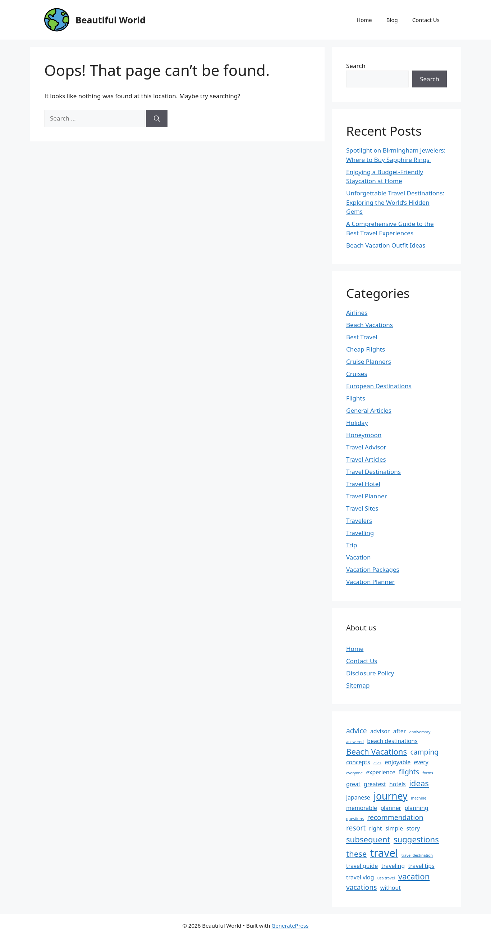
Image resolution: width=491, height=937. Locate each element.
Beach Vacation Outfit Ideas (385, 245)
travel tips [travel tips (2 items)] (421, 866)
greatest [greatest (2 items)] (375, 784)
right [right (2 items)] (375, 828)
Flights (355, 398)
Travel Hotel (363, 484)
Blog (392, 19)
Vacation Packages (372, 569)
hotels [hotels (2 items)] (397, 784)
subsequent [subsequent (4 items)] (368, 839)
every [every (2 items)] (421, 762)
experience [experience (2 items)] (381, 772)
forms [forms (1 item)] (427, 772)
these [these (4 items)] (356, 853)
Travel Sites (362, 508)
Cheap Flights (365, 349)
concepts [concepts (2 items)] (358, 762)
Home (364, 19)
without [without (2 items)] (390, 888)
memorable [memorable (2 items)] (361, 808)
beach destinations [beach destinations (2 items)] (392, 741)
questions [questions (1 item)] (355, 818)
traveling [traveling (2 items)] (393, 866)
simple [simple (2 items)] (394, 828)
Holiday (357, 422)
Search (356, 66)
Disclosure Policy (370, 673)
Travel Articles (366, 459)
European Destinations (379, 386)
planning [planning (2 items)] (416, 808)
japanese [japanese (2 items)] (358, 797)
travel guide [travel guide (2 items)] (362, 866)
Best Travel (361, 337)
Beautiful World (110, 20)
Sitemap (358, 685)
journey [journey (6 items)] (390, 795)
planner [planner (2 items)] (390, 808)
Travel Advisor (366, 447)
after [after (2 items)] (399, 731)
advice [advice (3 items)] (356, 730)
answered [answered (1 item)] (355, 741)
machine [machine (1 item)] (418, 798)
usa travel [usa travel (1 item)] (386, 878)
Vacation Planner (370, 582)
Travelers (359, 520)
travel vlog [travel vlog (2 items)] (360, 877)
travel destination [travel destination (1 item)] (417, 855)
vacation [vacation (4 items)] (414, 876)
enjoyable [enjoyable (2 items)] (397, 762)
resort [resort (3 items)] (356, 828)
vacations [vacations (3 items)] (361, 887)
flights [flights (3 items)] (409, 772)
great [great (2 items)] (353, 784)
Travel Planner (366, 496)
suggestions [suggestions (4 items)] (416, 839)
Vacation (358, 557)
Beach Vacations (369, 325)
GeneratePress (289, 925)
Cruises (356, 374)
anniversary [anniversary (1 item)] (420, 731)
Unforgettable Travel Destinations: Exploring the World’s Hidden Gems (395, 202)
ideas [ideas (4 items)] (419, 783)
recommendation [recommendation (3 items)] (395, 817)
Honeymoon (363, 435)
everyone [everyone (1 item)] (354, 772)
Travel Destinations (373, 471)
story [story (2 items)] (413, 828)
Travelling (360, 533)
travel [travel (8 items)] (384, 853)
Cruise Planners (368, 361)
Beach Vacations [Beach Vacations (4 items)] (376, 751)
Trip (351, 545)
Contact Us (426, 19)
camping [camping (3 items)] (424, 752)
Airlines (356, 312)
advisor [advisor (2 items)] (380, 731)
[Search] (157, 118)
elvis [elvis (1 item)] (377, 762)
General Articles (368, 410)
